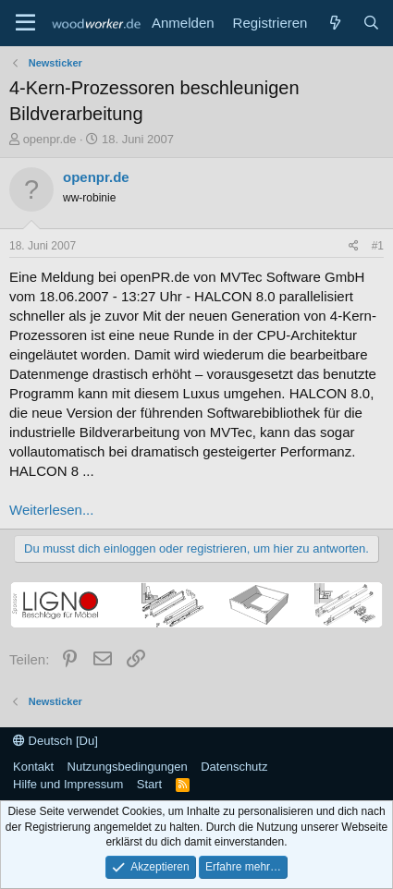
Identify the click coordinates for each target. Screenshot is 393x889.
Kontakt (33, 766)
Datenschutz (234, 766)
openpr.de (50, 139)
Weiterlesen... (51, 510)
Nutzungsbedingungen (128, 766)
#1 (378, 245)
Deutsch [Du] (55, 741)
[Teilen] (353, 246)
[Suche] (371, 23)
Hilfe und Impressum (68, 784)
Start (149, 784)
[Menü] (25, 23)
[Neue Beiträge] (334, 23)
